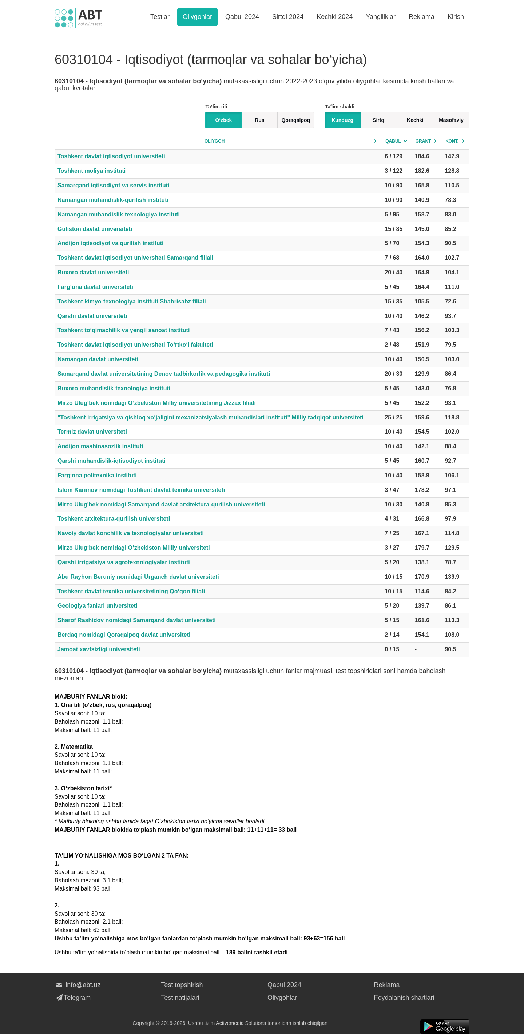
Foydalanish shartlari (404, 997)
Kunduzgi (343, 120)
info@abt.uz (78, 985)
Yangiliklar (381, 16)
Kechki (415, 120)
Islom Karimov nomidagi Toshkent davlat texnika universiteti (141, 490)
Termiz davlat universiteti (92, 432)
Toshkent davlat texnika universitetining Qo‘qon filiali (131, 591)
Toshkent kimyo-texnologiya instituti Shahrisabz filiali (131, 301)
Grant (423, 141)
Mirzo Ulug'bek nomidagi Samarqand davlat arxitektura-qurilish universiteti (161, 504)
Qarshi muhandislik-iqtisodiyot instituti (111, 461)
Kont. (451, 141)
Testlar (160, 16)
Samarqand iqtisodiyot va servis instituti (113, 185)
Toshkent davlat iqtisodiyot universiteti (111, 156)
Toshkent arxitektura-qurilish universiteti (113, 519)
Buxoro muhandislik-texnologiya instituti (113, 388)
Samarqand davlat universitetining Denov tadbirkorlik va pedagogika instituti (163, 374)
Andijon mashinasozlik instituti (100, 446)
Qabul (393, 141)
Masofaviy (451, 120)
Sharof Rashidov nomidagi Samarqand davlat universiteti (136, 620)
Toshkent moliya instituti (91, 171)
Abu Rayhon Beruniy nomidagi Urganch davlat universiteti (138, 577)
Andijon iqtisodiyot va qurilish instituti (110, 243)
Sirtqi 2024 (287, 16)
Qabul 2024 (242, 16)
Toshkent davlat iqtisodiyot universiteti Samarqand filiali (135, 258)
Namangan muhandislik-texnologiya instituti (118, 214)
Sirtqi (379, 120)
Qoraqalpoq (295, 120)
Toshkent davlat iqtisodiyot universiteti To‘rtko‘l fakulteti (135, 345)
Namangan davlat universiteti (97, 359)
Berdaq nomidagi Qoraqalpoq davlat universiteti (123, 635)
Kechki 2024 (335, 16)
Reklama (421, 16)
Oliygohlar (197, 16)
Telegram (73, 997)
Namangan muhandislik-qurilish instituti (112, 200)
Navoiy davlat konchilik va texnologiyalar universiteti (130, 533)
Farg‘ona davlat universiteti (95, 287)
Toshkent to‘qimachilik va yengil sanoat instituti (123, 330)
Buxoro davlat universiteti (93, 272)
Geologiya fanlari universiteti (97, 605)
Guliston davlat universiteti (94, 229)
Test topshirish (182, 985)
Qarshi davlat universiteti (92, 316)
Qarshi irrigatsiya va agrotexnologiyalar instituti (123, 562)
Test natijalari (180, 997)
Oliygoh (215, 141)
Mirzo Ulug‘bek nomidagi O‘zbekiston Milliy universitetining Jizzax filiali (156, 403)
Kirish (456, 16)
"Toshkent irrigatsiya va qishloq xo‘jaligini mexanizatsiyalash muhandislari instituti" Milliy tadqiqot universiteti (210, 417)
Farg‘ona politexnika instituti (97, 475)
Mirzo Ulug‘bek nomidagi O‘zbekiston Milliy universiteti (133, 548)
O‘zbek (223, 120)
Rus (259, 120)
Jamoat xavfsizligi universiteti (98, 649)
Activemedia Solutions (241, 1023)
